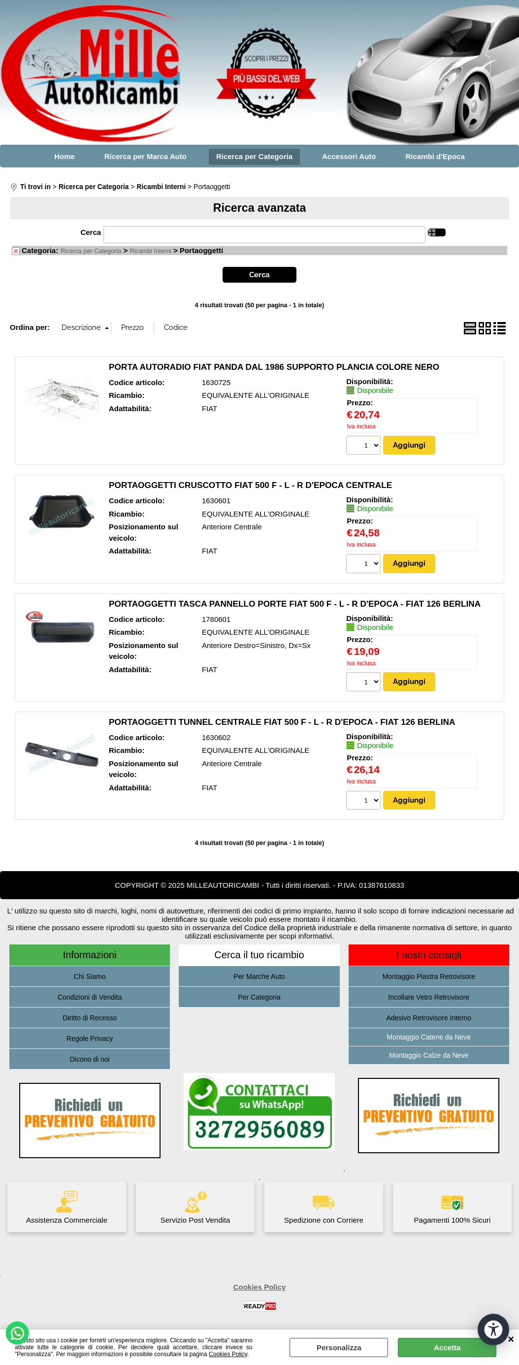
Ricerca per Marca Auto (145, 156)
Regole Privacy (89, 1038)
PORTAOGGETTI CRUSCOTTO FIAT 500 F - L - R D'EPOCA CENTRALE (250, 485)
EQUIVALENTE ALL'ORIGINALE (256, 395)
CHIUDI (511, 1339)
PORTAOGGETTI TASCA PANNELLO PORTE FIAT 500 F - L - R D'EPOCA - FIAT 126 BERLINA (295, 604)
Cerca (90, 232)
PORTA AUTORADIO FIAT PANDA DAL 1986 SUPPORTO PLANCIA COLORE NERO (274, 367)
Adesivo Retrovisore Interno (428, 1018)
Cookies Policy (228, 1354)
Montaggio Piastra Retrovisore (429, 976)
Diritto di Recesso (90, 1018)
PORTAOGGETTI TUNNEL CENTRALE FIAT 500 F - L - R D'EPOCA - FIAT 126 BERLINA (282, 722)
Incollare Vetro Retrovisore (428, 997)
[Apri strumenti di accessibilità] (493, 1329)
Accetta (447, 1347)
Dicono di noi (90, 1059)
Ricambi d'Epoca (435, 156)
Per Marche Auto (259, 976)
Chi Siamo (90, 976)
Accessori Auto (349, 156)
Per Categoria (259, 997)
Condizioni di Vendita (90, 997)
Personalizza (339, 1347)
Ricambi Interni (150, 251)
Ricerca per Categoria (254, 156)
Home (64, 156)
